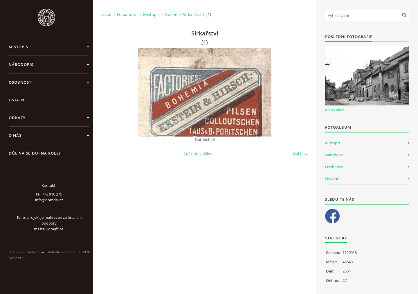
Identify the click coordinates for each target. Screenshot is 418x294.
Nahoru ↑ (16, 257)
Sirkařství (192, 14)
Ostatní (17, 100)
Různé (171, 14)
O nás (15, 135)
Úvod (106, 14)
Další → (300, 154)
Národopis (21, 64)
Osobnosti (21, 82)
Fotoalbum (127, 14)
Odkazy (17, 117)
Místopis (18, 46)
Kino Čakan (335, 109)
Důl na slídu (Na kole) (34, 153)
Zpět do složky (197, 154)
